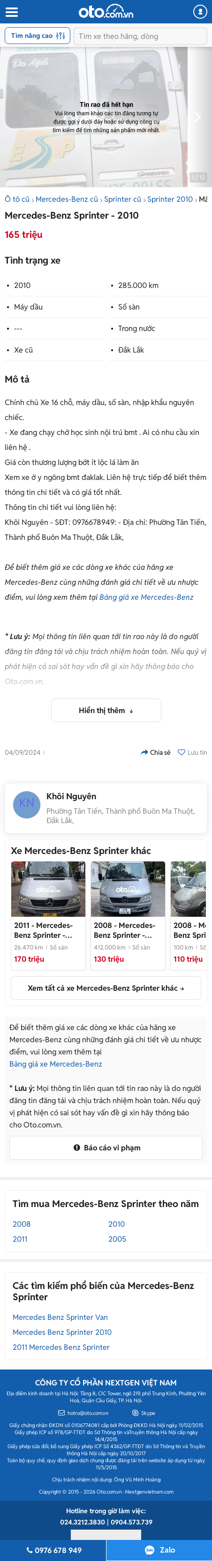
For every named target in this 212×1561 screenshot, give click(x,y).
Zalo (167, 1550)
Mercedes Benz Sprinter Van (60, 1317)
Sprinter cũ (122, 199)
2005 (117, 1239)
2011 (20, 1239)
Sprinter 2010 (170, 199)
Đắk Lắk (131, 350)
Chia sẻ (156, 752)
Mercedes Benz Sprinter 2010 (62, 1332)
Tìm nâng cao (38, 35)
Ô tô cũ (17, 199)
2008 (22, 1224)
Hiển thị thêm (103, 710)
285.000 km (138, 285)
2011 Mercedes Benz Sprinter (61, 1347)
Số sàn (129, 307)
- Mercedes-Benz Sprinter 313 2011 (43, 930)
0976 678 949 (53, 1550)
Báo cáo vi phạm (105, 1148)
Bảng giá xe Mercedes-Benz (146, 597)
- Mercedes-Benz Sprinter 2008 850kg (124, 930)
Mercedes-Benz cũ (67, 199)
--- (18, 328)
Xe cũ (23, 350)
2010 (22, 285)
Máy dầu (28, 307)
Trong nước (136, 328)
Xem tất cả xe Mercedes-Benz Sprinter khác (103, 988)
